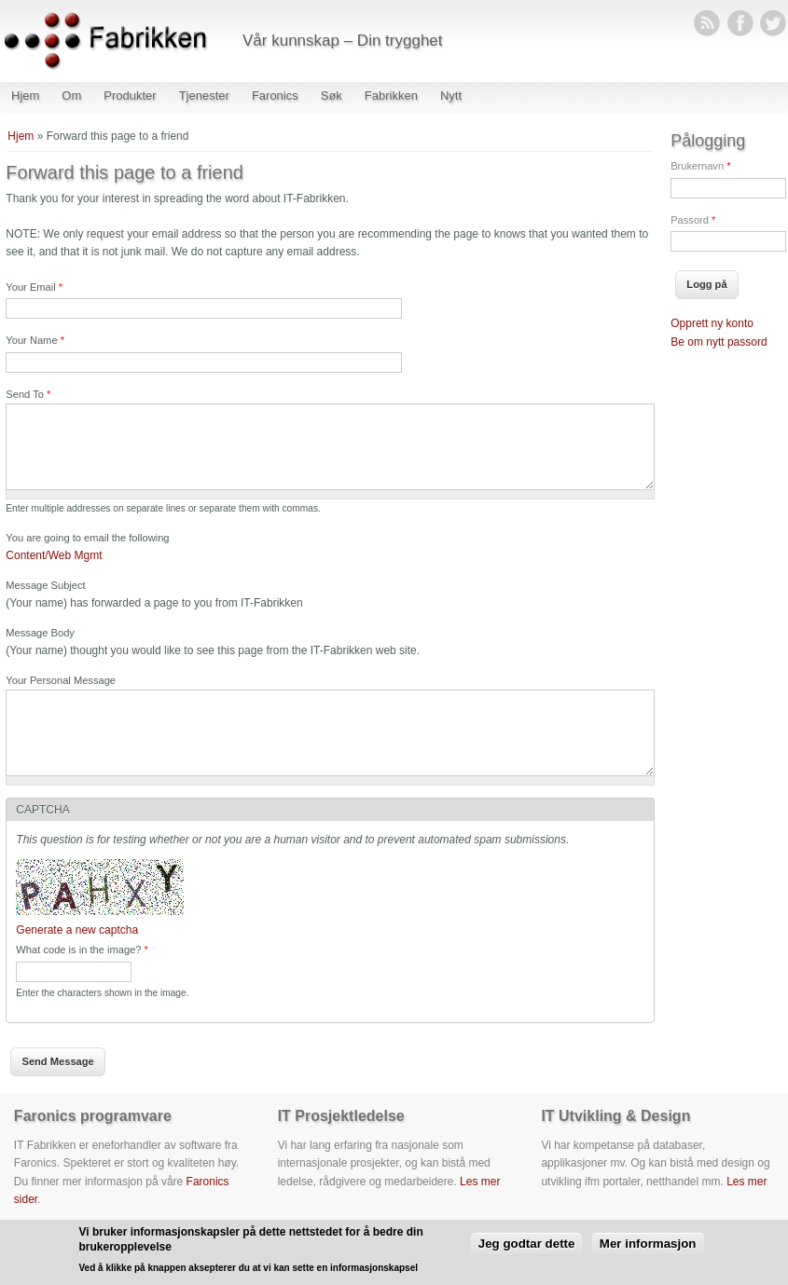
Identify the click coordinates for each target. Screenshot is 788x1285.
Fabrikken (391, 96)
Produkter (130, 96)
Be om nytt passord (718, 342)
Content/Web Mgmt (54, 555)
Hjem (25, 96)
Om (71, 96)
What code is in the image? (82, 949)
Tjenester (204, 96)
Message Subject (45, 585)
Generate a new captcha (77, 929)
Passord (692, 220)
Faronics (275, 96)
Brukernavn (700, 165)
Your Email (34, 287)
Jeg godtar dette (526, 1244)
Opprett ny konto (711, 323)
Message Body (40, 632)
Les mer (480, 1181)
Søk (331, 96)
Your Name (35, 340)
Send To (28, 394)
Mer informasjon (648, 1244)
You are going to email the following (87, 537)
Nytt (451, 96)
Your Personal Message (61, 680)
